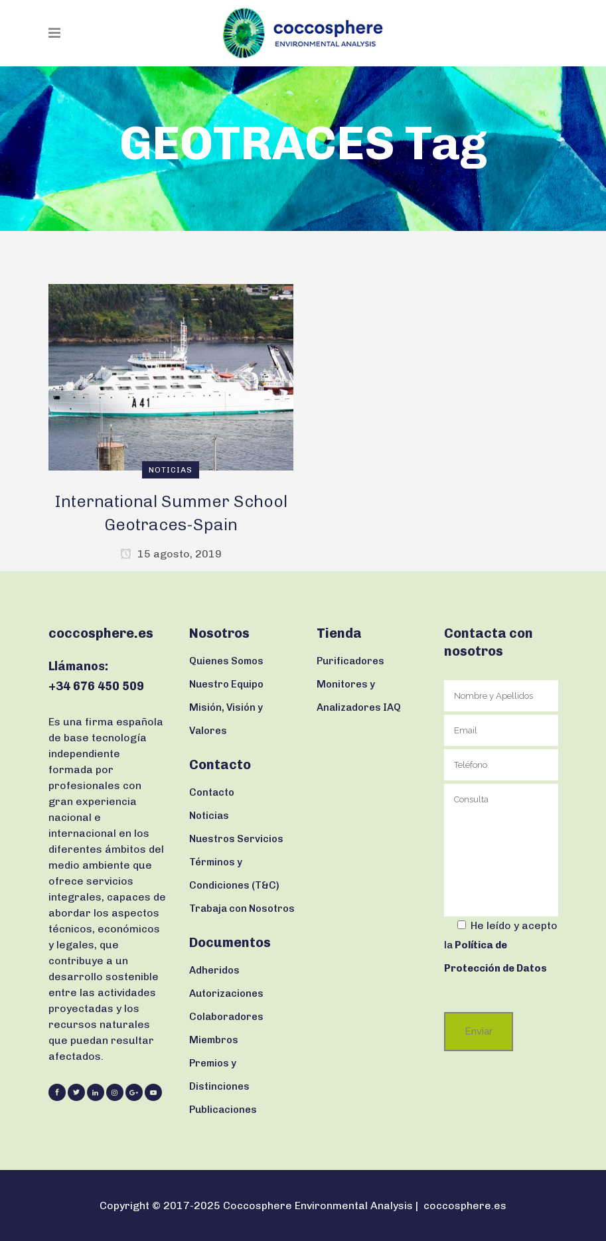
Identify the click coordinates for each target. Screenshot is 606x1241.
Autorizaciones (226, 993)
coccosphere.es (464, 1205)
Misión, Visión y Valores (226, 719)
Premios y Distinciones (219, 1074)
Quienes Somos (226, 661)
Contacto (211, 792)
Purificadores (350, 661)
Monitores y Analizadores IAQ (359, 695)
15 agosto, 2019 (171, 554)
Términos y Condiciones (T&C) (234, 873)
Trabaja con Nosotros (242, 908)
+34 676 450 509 (96, 686)
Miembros (213, 1040)
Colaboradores (226, 1017)
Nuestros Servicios (236, 839)
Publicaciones (223, 1110)
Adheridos (214, 970)
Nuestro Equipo (226, 684)
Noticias (209, 816)
